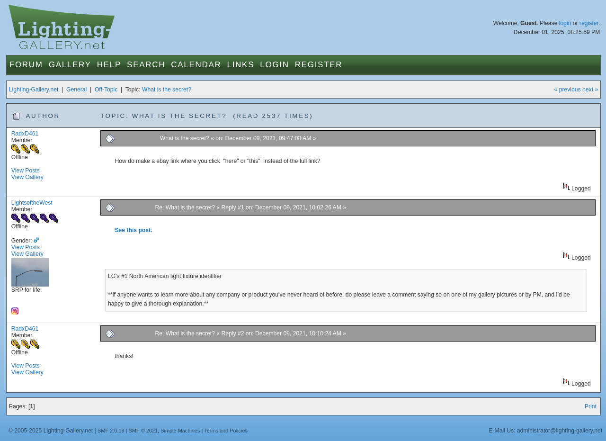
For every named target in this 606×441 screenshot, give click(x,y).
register (588, 23)
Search (146, 64)
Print (591, 406)
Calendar (196, 64)
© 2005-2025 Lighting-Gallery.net (51, 430)
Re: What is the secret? (185, 207)
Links (241, 64)
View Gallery (27, 177)
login (565, 23)
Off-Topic (106, 89)
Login (274, 64)
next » (590, 89)
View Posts (25, 170)
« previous (567, 89)
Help (109, 64)
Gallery (70, 64)
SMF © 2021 (143, 430)
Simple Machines (180, 430)
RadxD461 (24, 133)
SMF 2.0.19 (111, 430)
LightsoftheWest (32, 202)
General (76, 89)
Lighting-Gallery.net (34, 89)
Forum (26, 64)
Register (319, 64)
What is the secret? (166, 89)
